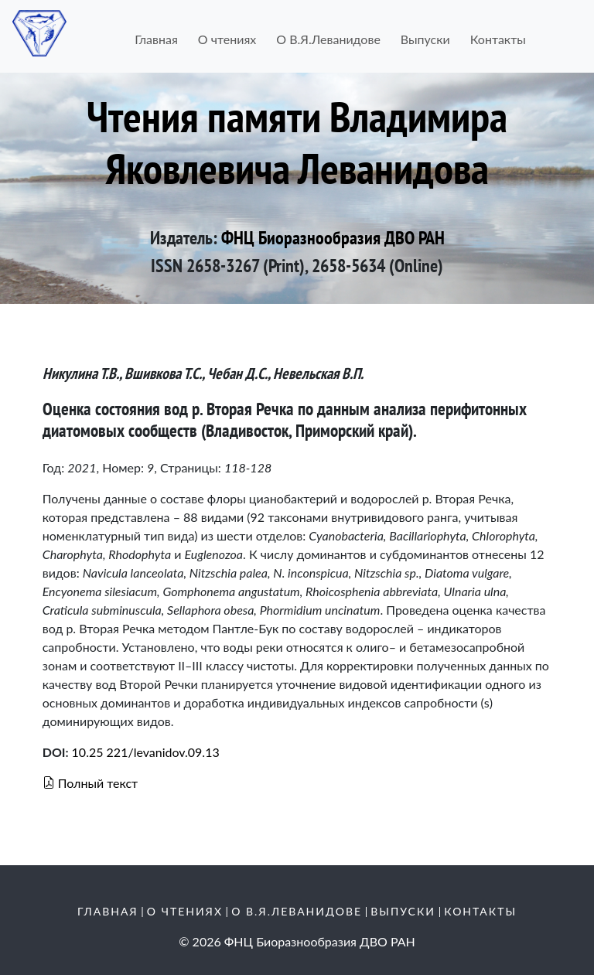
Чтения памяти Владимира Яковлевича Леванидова (297, 142)
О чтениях (227, 39)
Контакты (498, 39)
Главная (156, 39)
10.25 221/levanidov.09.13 (146, 752)
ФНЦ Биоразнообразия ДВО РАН (333, 238)
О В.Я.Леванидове (328, 39)
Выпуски (425, 39)
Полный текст (90, 783)
